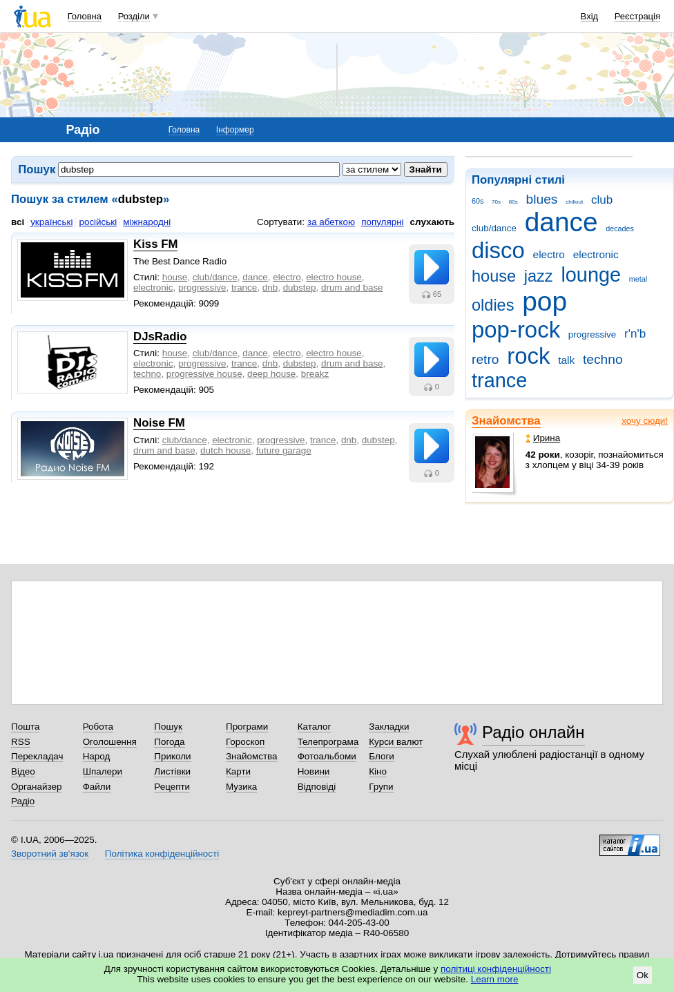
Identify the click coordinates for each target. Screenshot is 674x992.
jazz (538, 276)
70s (496, 202)
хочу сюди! (645, 421)
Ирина (543, 438)
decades (620, 228)
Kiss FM (155, 244)
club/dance (494, 228)
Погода (169, 742)
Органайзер (36, 786)
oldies (493, 305)
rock (528, 356)
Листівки (172, 771)
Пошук (168, 726)
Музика (241, 786)
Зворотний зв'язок (49, 853)
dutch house (225, 450)
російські (98, 222)
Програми (247, 726)
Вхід (590, 16)
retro (485, 359)
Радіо (23, 801)
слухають (432, 222)
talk (566, 360)
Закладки (389, 726)
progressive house (204, 374)
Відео (23, 771)
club (602, 199)
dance (561, 222)
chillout (574, 202)
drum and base (352, 287)
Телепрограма (328, 742)
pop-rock (516, 329)
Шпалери (102, 771)
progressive (592, 334)
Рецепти (172, 786)
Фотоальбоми (327, 756)
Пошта (25, 726)
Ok (642, 975)
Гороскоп (245, 742)
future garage (283, 450)
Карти (238, 771)
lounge (591, 275)
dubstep (299, 287)
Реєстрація (637, 16)
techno (603, 359)
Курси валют (396, 742)
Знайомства (506, 420)
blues (542, 199)
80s (513, 202)
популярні (382, 222)
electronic (596, 254)
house (494, 276)
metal (638, 279)
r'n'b (635, 333)
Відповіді (317, 786)
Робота (98, 726)
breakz (315, 374)
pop (544, 301)
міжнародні (147, 222)
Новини (314, 771)
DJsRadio (159, 336)
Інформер (235, 130)
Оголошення (110, 742)
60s (477, 201)
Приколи (172, 756)
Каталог (314, 726)
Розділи (134, 16)
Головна (85, 16)
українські (51, 222)
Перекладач (37, 756)
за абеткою (331, 222)
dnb (270, 287)
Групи (381, 786)
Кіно (378, 771)
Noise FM (159, 422)
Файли (97, 786)
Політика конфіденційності (162, 853)
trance (499, 380)
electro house (334, 277)
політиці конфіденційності (496, 969)
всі (17, 222)
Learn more (495, 979)
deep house (271, 374)
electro (549, 254)
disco (498, 250)
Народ (96, 756)
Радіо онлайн (533, 732)
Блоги (381, 756)
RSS (20, 742)
